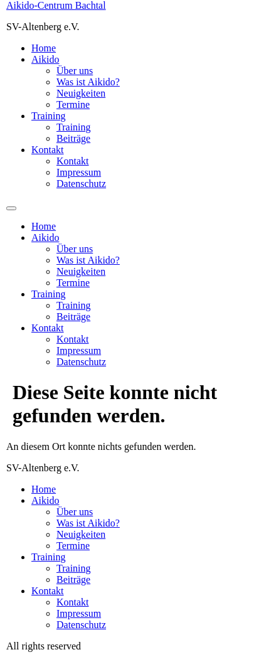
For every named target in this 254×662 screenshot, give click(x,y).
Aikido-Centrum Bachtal (56, 5)
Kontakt (47, 149)
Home (43, 48)
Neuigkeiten (80, 93)
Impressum (78, 172)
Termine (73, 104)
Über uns (74, 70)
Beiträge (73, 138)
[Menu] (11, 208)
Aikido (45, 59)
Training (48, 115)
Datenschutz (81, 183)
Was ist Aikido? (88, 82)
